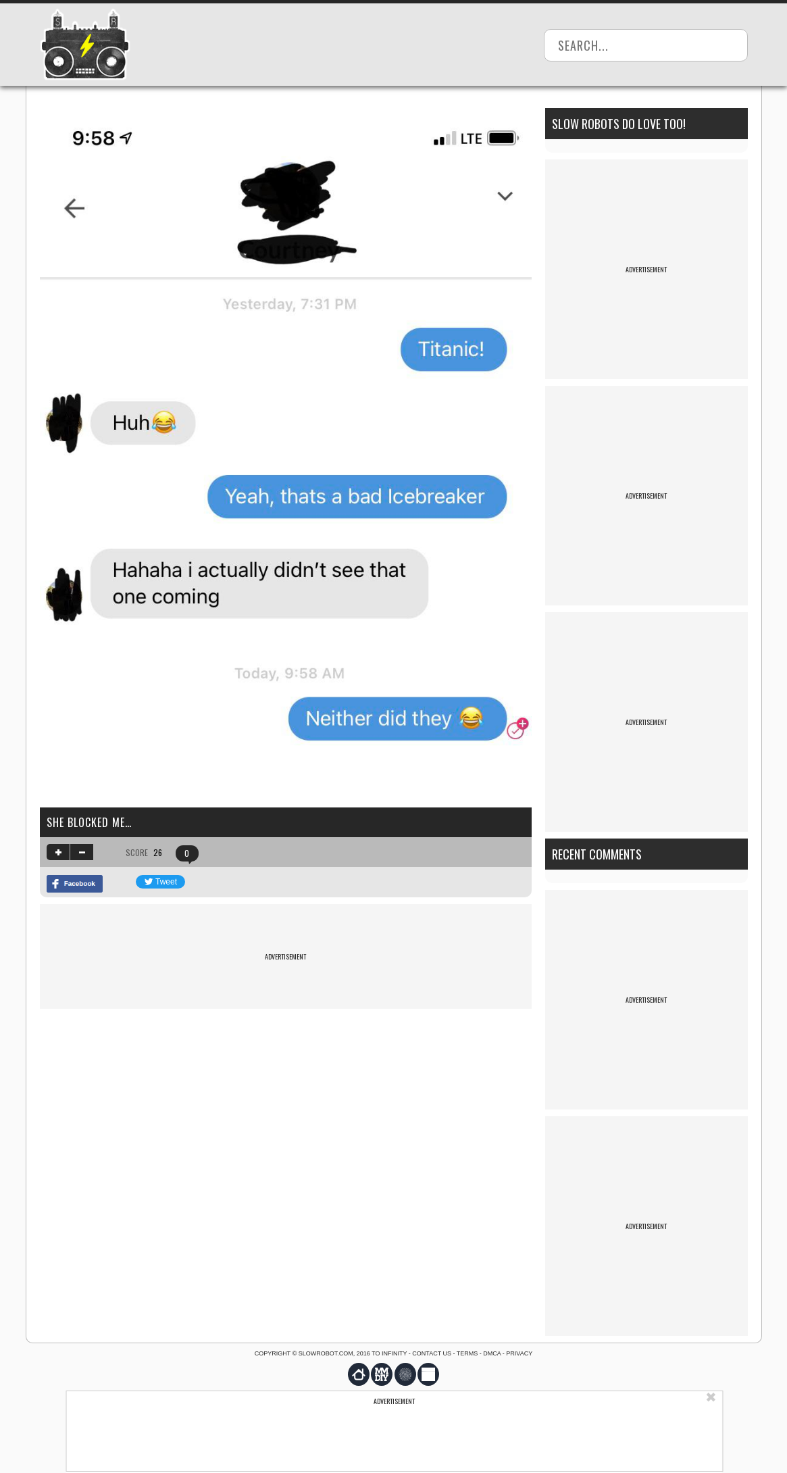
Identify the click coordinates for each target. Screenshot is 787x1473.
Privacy (519, 1353)
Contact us (431, 1353)
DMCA (492, 1353)
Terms (467, 1353)
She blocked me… (89, 822)
